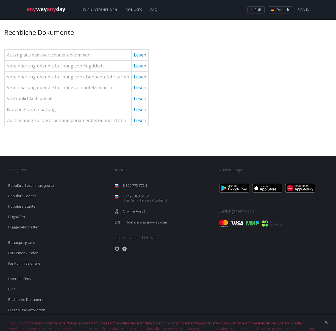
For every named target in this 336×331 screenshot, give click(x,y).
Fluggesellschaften (24, 227)
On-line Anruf (134, 211)
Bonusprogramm (22, 242)
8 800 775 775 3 (135, 185)
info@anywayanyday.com (145, 222)
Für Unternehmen (100, 9)
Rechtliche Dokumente (27, 299)
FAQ (154, 9)
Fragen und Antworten (26, 309)
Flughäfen (16, 216)
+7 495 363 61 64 (145, 198)
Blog (11, 289)
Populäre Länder (22, 195)
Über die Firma (20, 278)
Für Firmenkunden (23, 252)
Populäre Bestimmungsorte (31, 185)
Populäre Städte (21, 206)
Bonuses (134, 9)
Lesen (140, 55)
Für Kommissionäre (24, 263)
